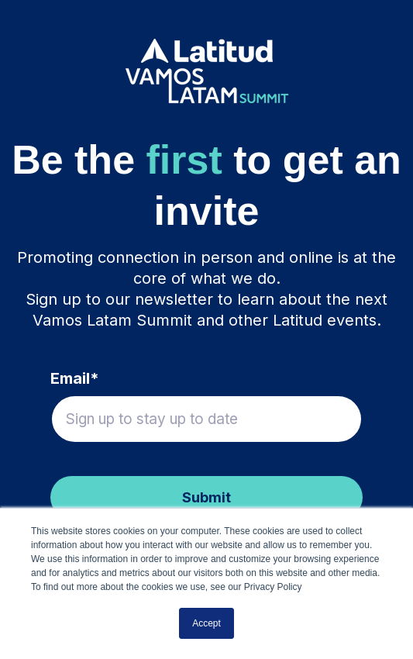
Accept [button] (206, 623)
